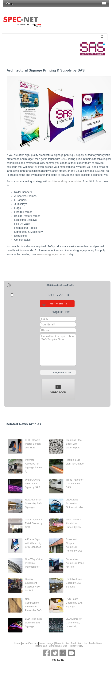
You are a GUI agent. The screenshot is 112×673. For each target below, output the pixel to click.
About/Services (30, 643)
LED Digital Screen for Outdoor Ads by (74, 503)
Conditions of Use (58, 646)
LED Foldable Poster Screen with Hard (33, 444)
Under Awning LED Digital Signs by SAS (32, 483)
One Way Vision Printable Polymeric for (34, 563)
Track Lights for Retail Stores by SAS (33, 523)
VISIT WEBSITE (58, 303)
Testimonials (41, 646)
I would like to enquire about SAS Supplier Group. (58, 350)
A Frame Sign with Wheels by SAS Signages (33, 543)
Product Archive (79, 643)
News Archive (62, 643)
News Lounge (46, 643)
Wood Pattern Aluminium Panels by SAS (74, 523)
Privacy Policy (76, 646)
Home (17, 643)
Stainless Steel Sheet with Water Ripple (74, 444)
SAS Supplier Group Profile (60, 285)
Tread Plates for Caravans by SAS (74, 483)
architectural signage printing (65, 181)
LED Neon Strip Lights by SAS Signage (33, 622)
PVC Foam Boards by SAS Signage (74, 603)
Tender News (95, 643)
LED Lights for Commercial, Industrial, (73, 622)
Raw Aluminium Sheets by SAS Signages (33, 503)
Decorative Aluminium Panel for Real (75, 563)
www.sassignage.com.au (51, 254)
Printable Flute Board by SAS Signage (74, 583)
